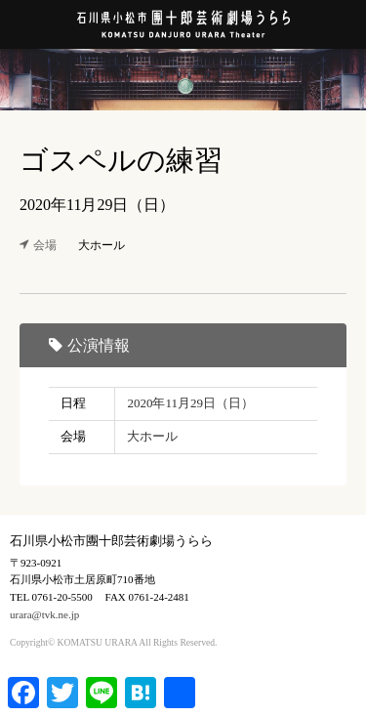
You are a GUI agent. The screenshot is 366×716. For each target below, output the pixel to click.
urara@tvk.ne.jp (44, 614)
